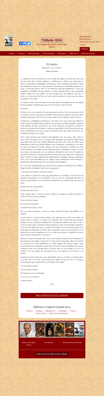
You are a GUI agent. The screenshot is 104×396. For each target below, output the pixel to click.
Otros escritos (48, 53)
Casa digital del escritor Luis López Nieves (52, 45)
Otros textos (41, 313)
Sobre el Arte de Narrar (58, 313)
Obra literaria (33, 53)
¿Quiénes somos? (88, 53)
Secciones (62, 53)
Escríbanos (49, 342)
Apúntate (84, 49)
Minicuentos (50, 311)
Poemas (39, 311)
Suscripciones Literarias (72, 342)
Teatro (73, 311)
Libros (11, 53)
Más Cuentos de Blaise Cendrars (52, 295)
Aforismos (63, 311)
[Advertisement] (52, 17)
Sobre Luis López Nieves (29, 343)
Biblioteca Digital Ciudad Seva (52, 307)
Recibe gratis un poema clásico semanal (52, 354)
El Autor (21, 53)
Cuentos (29, 311)
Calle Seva (73, 53)
